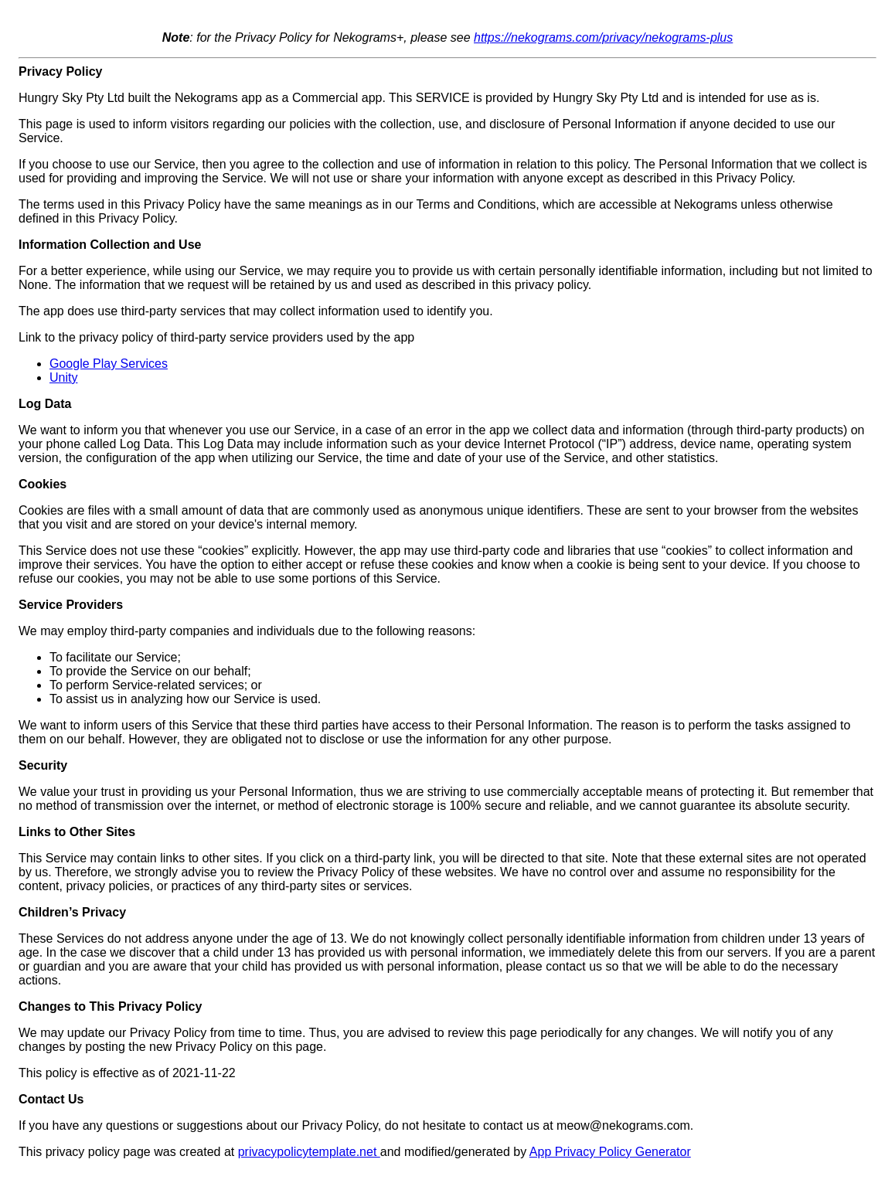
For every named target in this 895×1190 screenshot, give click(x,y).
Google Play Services (108, 363)
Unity (63, 377)
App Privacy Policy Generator (610, 1151)
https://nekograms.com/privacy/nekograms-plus (603, 37)
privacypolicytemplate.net (309, 1151)
